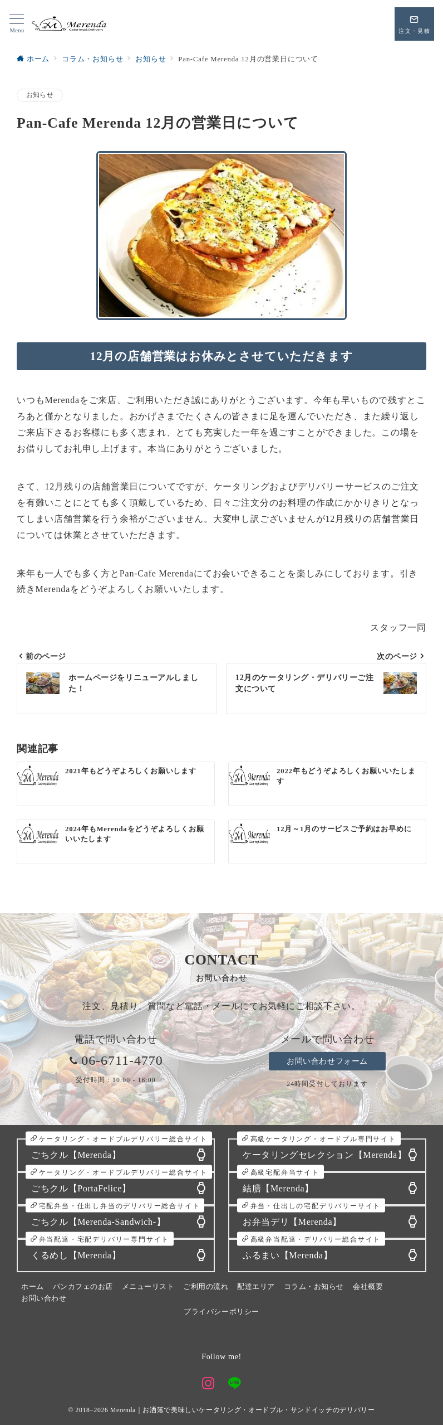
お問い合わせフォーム (327, 1060)
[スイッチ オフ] (414, 23)
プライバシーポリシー (221, 1312)
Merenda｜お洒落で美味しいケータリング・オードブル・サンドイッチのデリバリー (242, 1410)
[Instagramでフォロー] (208, 1385)
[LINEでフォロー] (234, 1385)
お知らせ (39, 95)
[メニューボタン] (17, 24)
